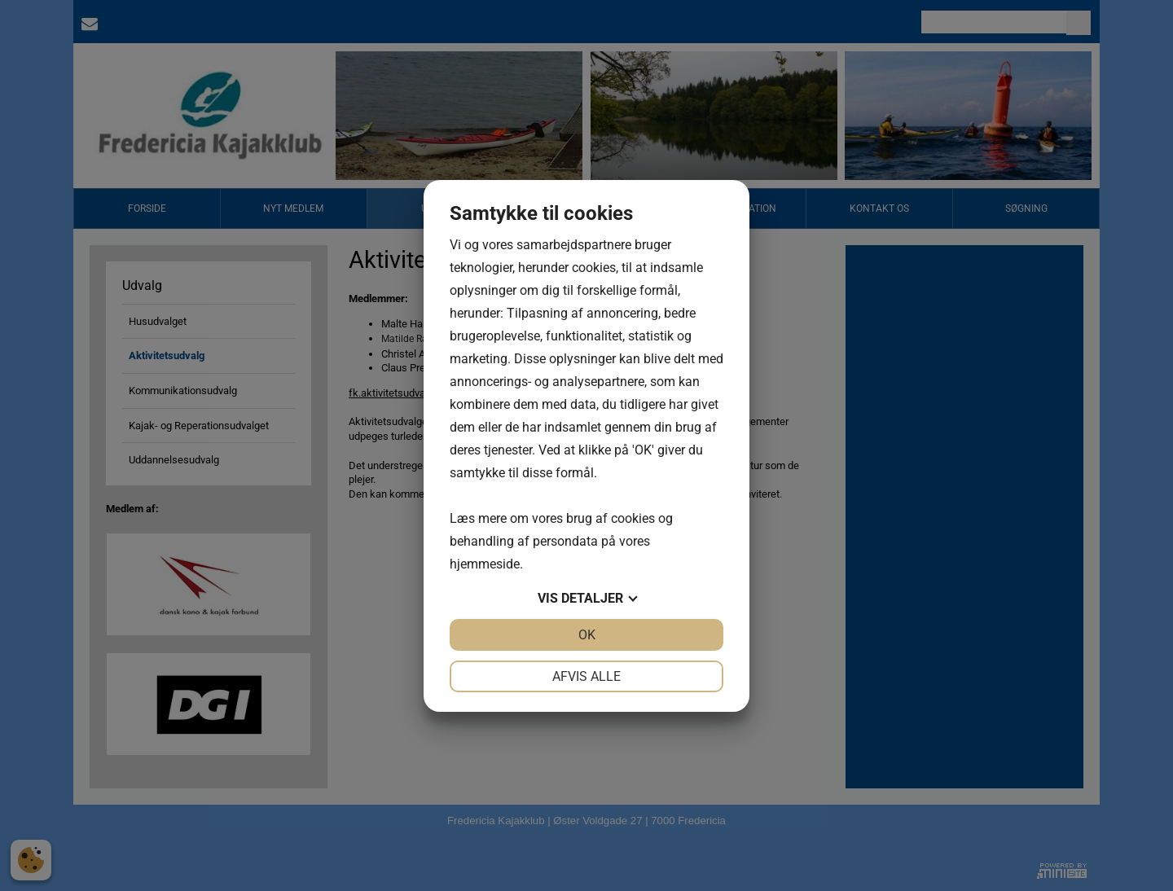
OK (586, 635)
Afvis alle (586, 676)
